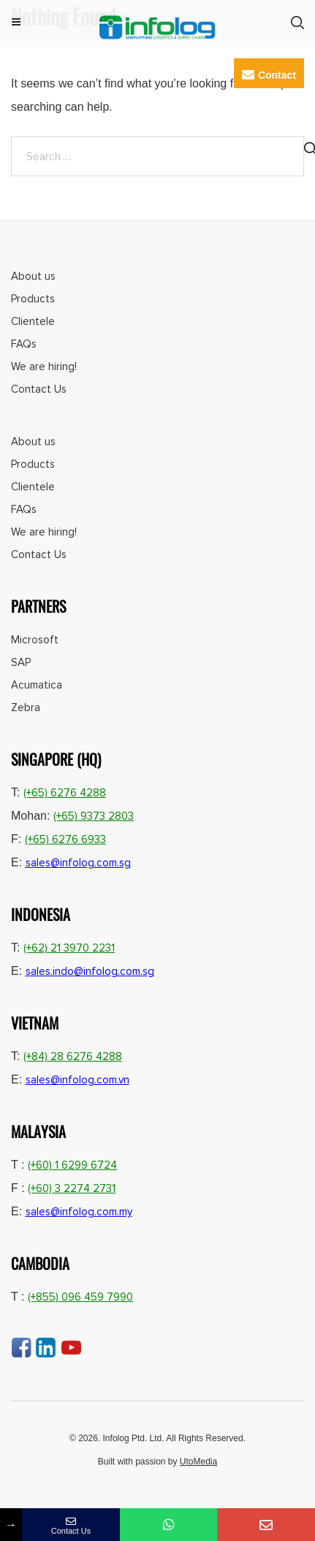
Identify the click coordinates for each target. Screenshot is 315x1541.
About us (33, 276)
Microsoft (34, 639)
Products (33, 298)
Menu (16, 23)
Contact (269, 74)
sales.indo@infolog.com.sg (90, 971)
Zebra (25, 707)
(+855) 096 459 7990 (80, 1296)
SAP (21, 662)
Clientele (33, 321)
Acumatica (36, 684)
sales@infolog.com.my (79, 1211)
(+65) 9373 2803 (93, 816)
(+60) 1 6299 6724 (72, 1165)
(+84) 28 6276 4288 (72, 1056)
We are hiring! (44, 366)
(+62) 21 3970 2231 (69, 947)
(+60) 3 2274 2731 (71, 1188)
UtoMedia (198, 1461)
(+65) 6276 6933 (65, 839)
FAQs (24, 343)
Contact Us (39, 389)
